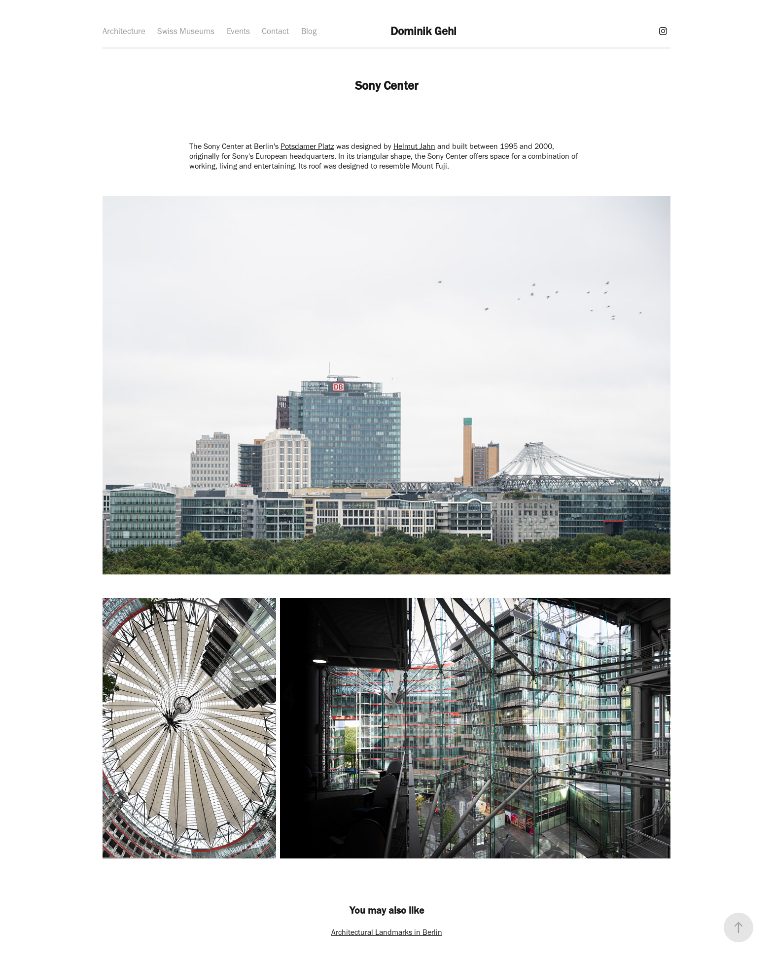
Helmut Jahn (414, 146)
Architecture (124, 31)
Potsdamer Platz (307, 146)
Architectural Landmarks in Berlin (386, 932)
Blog (308, 31)
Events (238, 31)
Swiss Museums (185, 31)
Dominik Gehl (423, 31)
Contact (275, 31)
